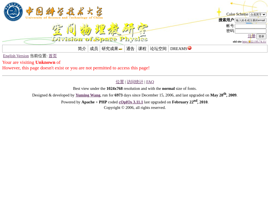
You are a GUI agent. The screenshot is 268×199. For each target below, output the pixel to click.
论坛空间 (158, 48)
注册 (252, 36)
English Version (16, 56)
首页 (53, 56)
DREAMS (180, 48)
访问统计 (135, 82)
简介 (82, 48)
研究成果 (112, 48)
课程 (142, 48)
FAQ (150, 82)
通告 (130, 48)
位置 (120, 82)
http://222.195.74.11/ (254, 41)
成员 (94, 48)
